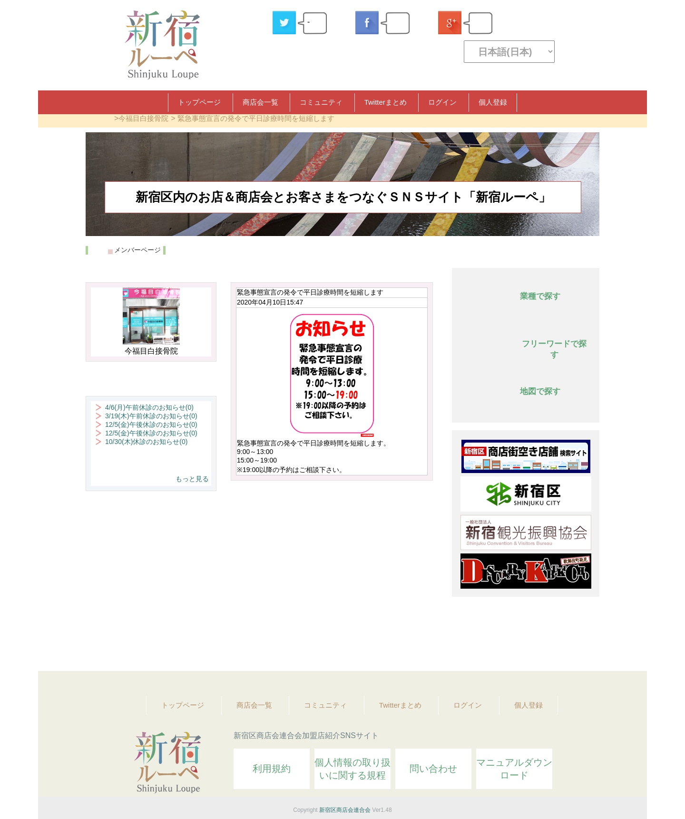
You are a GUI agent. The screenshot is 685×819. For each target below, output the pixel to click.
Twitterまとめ (385, 102)
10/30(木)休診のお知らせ (146, 441)
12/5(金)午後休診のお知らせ (151, 424)
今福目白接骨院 (143, 118)
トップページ (199, 102)
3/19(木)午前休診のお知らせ (151, 416)
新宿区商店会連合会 (345, 810)
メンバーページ (137, 250)
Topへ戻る (585, 637)
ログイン (442, 102)
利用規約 (272, 768)
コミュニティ (321, 102)
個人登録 (493, 102)
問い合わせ (433, 768)
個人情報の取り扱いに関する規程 (352, 768)
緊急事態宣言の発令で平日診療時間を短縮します (255, 118)
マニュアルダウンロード (514, 768)
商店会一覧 (260, 102)
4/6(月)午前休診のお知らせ (149, 407)
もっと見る (192, 479)
